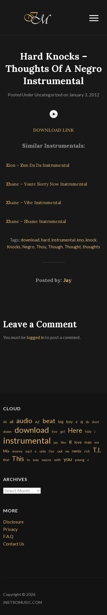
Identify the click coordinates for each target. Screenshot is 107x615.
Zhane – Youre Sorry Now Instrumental (46, 184)
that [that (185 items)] (6, 460)
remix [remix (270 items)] (76, 451)
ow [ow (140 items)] (67, 451)
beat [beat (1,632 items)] (49, 421)
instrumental (63, 239)
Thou (41, 246)
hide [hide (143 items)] (88, 431)
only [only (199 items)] (42, 451)
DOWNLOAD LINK (53, 130)
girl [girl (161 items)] (62, 431)
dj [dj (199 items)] (81, 422)
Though (55, 246)
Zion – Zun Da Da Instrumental (37, 165)
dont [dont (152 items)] (95, 422)
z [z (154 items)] (88, 460)
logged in (35, 337)
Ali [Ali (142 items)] (5, 422)
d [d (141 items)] (76, 422)
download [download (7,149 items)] (32, 430)
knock (91, 239)
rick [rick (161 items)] (87, 451)
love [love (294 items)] (78, 442)
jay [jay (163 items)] (56, 442)
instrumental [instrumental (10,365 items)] (27, 440)
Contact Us (13, 543)
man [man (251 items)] (88, 442)
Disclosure (13, 521)
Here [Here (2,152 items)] (75, 430)
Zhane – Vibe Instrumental (33, 202)
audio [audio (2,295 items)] (24, 421)
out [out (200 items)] (59, 451)
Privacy (10, 529)
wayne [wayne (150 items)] (46, 460)
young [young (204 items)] (79, 460)
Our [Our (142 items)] (51, 451)
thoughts (91, 246)
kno (80, 239)
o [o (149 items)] (36, 451)
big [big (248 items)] (60, 421)
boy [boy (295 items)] (69, 421)
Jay (67, 280)
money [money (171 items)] (17, 451)
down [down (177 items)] (7, 431)
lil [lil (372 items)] (70, 441)
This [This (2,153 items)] (18, 458)
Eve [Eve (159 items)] (54, 431)
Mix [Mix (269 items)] (6, 451)
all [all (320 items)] (11, 421)
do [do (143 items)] (87, 422)
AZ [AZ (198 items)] (37, 422)
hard (45, 239)
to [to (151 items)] (28, 460)
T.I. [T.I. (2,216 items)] (97, 450)
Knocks (14, 246)
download (30, 239)
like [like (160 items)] (63, 442)
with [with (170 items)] (57, 460)
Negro (28, 246)
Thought (72, 246)
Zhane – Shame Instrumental (36, 221)
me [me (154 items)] (96, 442)
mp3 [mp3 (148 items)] (28, 451)
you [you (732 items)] (68, 459)
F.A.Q (8, 536)
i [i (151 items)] (94, 431)
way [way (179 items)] (36, 460)
